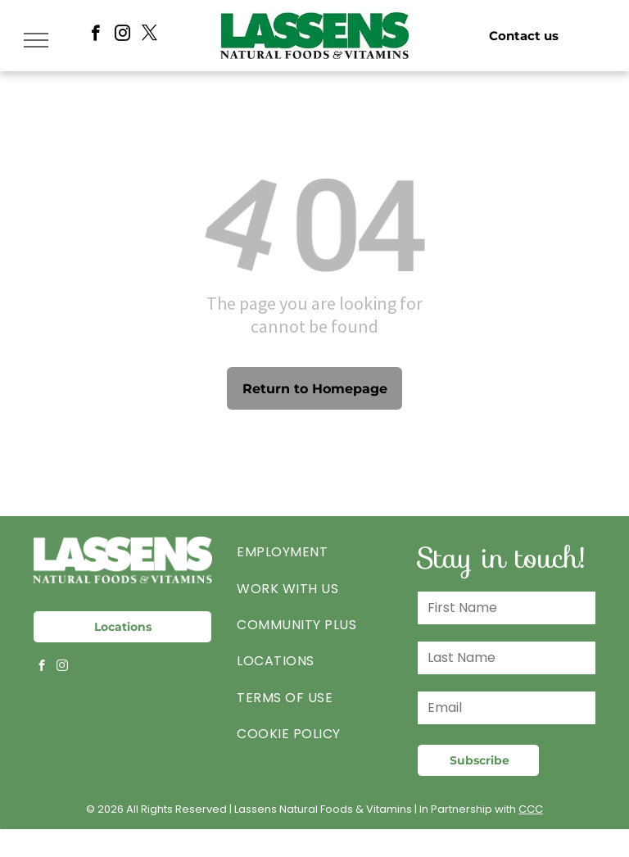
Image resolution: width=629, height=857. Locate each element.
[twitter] (149, 35)
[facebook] (95, 35)
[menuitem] (314, 552)
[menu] (36, 40)
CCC (530, 809)
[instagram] (122, 35)
